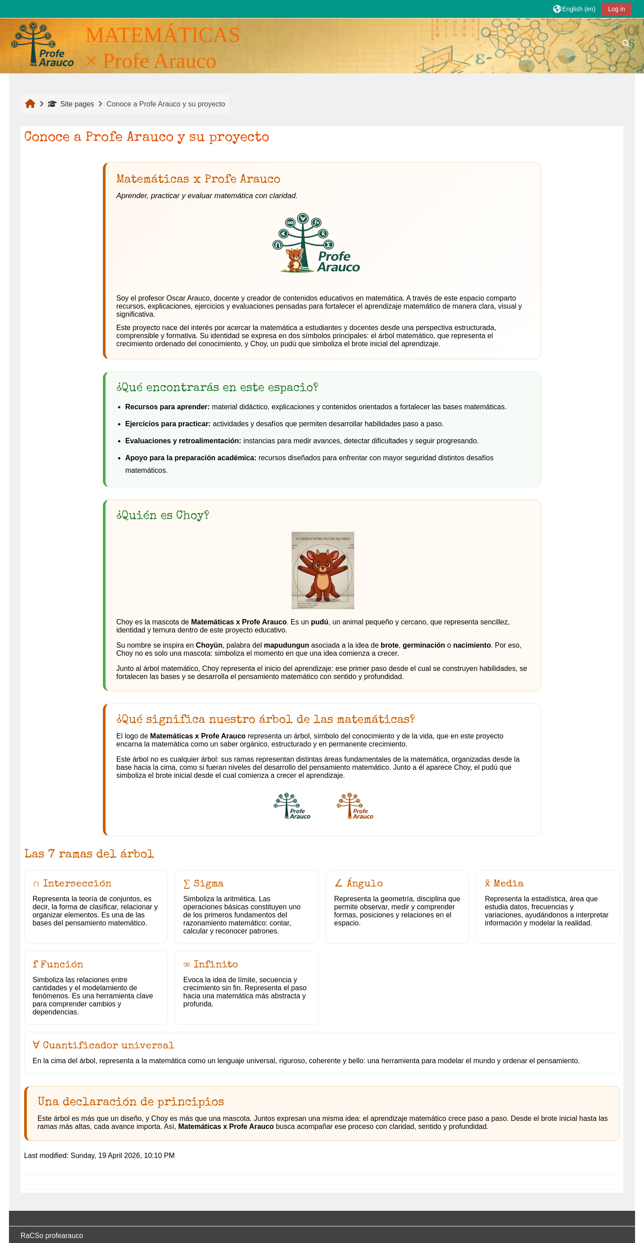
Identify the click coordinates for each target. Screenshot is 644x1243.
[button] (574, 9)
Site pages (71, 104)
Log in (616, 9)
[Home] (42, 44)
